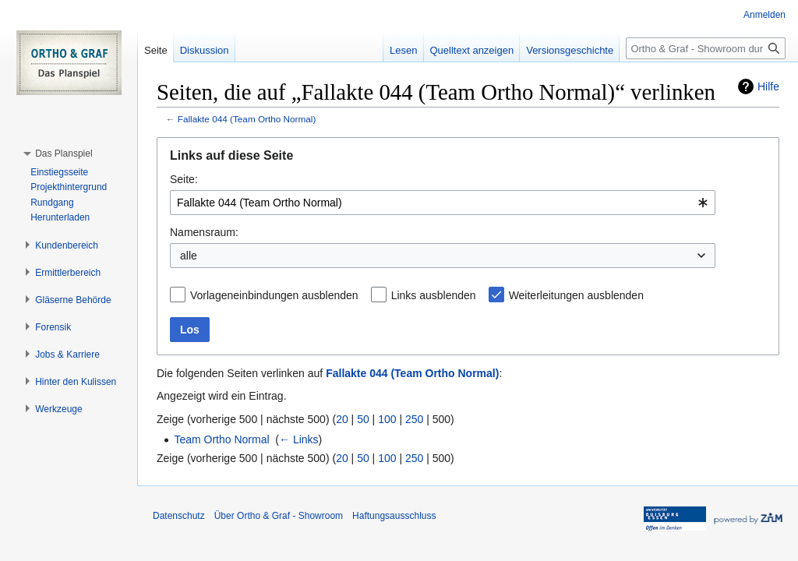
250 (414, 419)
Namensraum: (204, 232)
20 (342, 419)
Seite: (184, 179)
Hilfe (768, 86)
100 (387, 419)
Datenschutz (179, 515)
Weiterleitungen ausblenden (576, 295)
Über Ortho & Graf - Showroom (278, 515)
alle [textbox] (188, 255)
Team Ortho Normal (221, 439)
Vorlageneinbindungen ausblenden (274, 295)
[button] (63, 153)
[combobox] (442, 202)
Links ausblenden (433, 295)
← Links (299, 439)
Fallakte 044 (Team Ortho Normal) (247, 119)
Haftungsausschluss (394, 515)
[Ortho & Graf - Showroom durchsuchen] (706, 48)
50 (363, 419)
